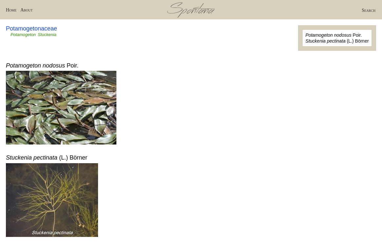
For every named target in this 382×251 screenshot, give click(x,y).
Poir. (334, 35)
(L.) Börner (337, 41)
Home (11, 10)
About (26, 10)
